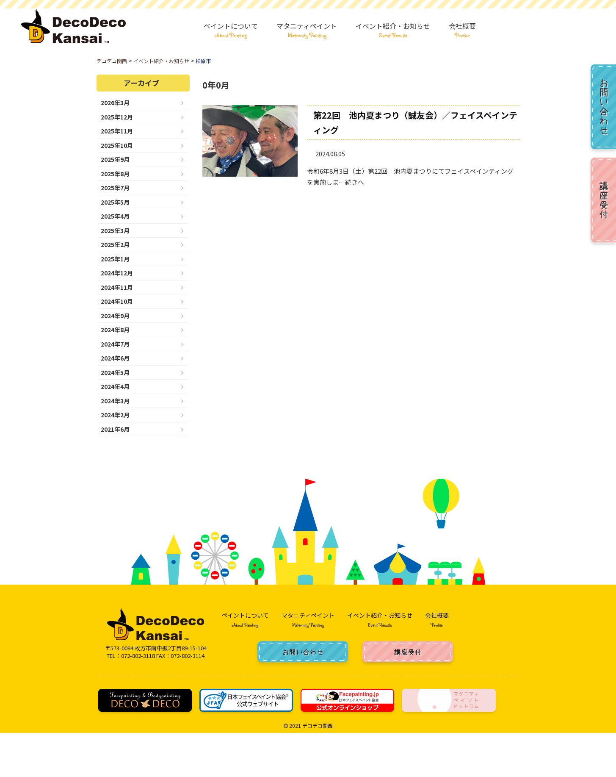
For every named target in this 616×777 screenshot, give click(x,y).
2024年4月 (115, 386)
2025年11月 (117, 131)
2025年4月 (115, 216)
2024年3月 (115, 401)
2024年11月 (117, 287)
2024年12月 (117, 273)
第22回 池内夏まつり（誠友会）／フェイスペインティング (415, 122)
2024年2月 (115, 415)
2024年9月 (115, 315)
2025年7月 (115, 187)
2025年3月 (115, 230)
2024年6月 (115, 358)
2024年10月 (117, 301)
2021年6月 (115, 429)
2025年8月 (115, 173)
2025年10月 (117, 145)
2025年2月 (115, 244)
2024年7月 (115, 344)
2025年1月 (115, 259)
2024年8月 (115, 329)
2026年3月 (115, 102)
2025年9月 (115, 159)
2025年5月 (115, 202)
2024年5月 (115, 372)
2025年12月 (117, 117)
